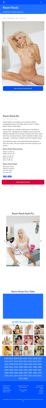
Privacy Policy (40, 385)
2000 (16, 367)
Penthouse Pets (10, 18)
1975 (21, 376)
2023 (21, 358)
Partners (41, 391)
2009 (11, 364)
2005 (30, 364)
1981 (30, 373)
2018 (6, 361)
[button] (5, 241)
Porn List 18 (12, 399)
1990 (25, 370)
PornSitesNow (6, 399)
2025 (11, 358)
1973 (30, 376)
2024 (16, 358)
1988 (35, 370)
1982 (25, 373)
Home (4, 18)
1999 (21, 367)
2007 (21, 364)
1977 (11, 376)
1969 (25, 378)
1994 (6, 370)
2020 (35, 358)
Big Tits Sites (27, 399)
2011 (39, 361)
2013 (30, 361)
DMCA (41, 388)
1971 (39, 376)
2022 (25, 358)
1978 (6, 376)
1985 (11, 373)
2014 (25, 361)
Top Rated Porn (19, 399)
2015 (21, 361)
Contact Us (40, 393)
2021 (30, 358)
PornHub (4, 176)
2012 (35, 361)
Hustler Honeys (6, 388)
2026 (6, 358)
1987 (39, 370)
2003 (39, 364)
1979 (39, 373)
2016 (16, 361)
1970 (21, 378)
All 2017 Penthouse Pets (23, 322)
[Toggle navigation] (41, 2)
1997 (30, 367)
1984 (16, 373)
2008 (16, 364)
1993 (11, 370)
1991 (21, 370)
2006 (25, 364)
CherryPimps (6, 387)
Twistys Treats (6, 391)
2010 (6, 364)
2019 (39, 358)
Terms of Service (39, 387)
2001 (11, 367)
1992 (16, 370)
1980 (35, 373)
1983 (21, 373)
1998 (25, 367)
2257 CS (41, 390)
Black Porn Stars (6, 385)
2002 (6, 367)
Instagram (10, 176)
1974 (25, 376)
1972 (35, 376)
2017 (17, 18)
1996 (35, 367)
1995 (39, 367)
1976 (16, 376)
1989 (30, 370)
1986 (6, 373)
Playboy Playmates (7, 390)
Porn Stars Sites (34, 399)
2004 (35, 364)
